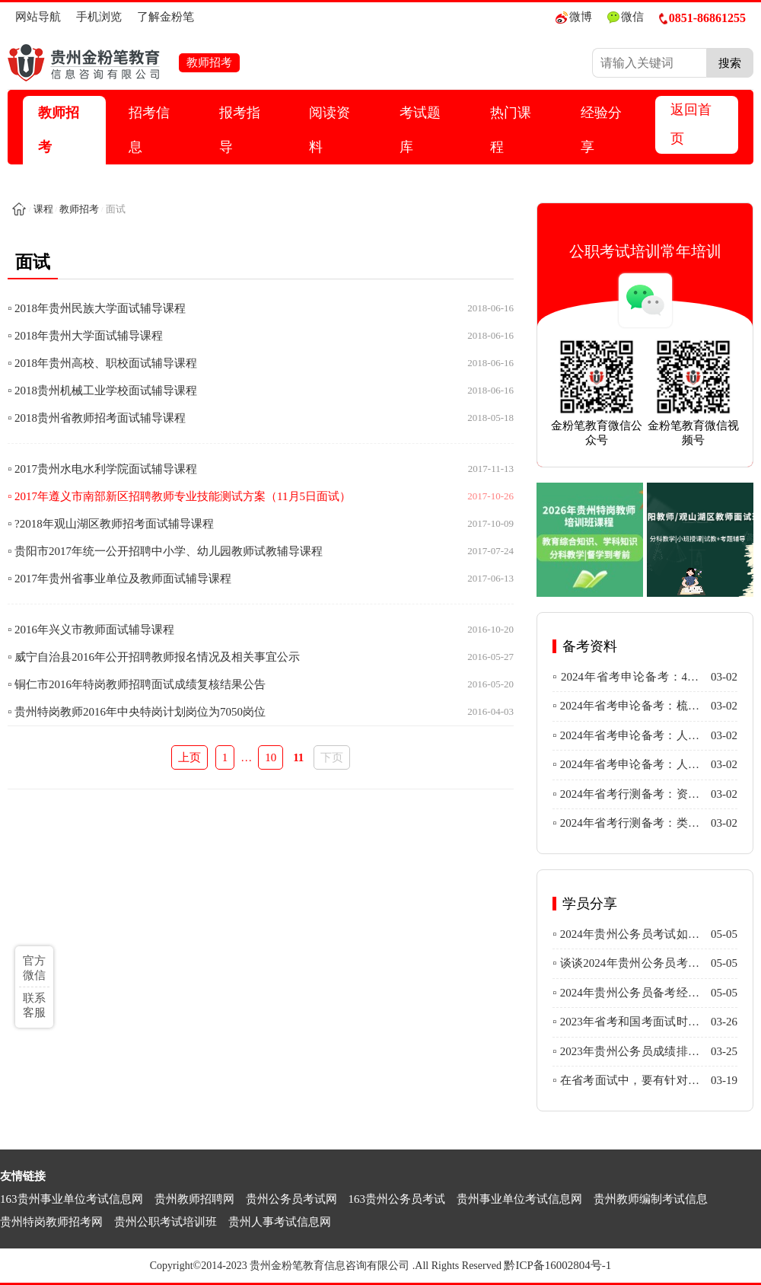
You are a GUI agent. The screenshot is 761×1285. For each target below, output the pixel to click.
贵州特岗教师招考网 (51, 1222)
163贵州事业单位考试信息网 (71, 1199)
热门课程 (510, 130)
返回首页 (691, 124)
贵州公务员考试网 (291, 1199)
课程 (43, 209)
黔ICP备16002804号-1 (557, 1265)
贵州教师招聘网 (194, 1199)
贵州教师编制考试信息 (651, 1199)
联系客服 (34, 1005)
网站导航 (38, 17)
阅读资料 (329, 130)
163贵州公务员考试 (397, 1199)
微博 (574, 17)
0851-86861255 (702, 17)
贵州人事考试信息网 (279, 1222)
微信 (625, 17)
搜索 (729, 62)
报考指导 (239, 130)
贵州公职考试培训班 (165, 1222)
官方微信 (34, 968)
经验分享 (601, 130)
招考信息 (149, 130)
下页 (331, 757)
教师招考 (58, 130)
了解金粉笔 (165, 17)
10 (270, 757)
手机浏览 (99, 17)
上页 (189, 757)
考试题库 (420, 130)
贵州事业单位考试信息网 (519, 1199)
